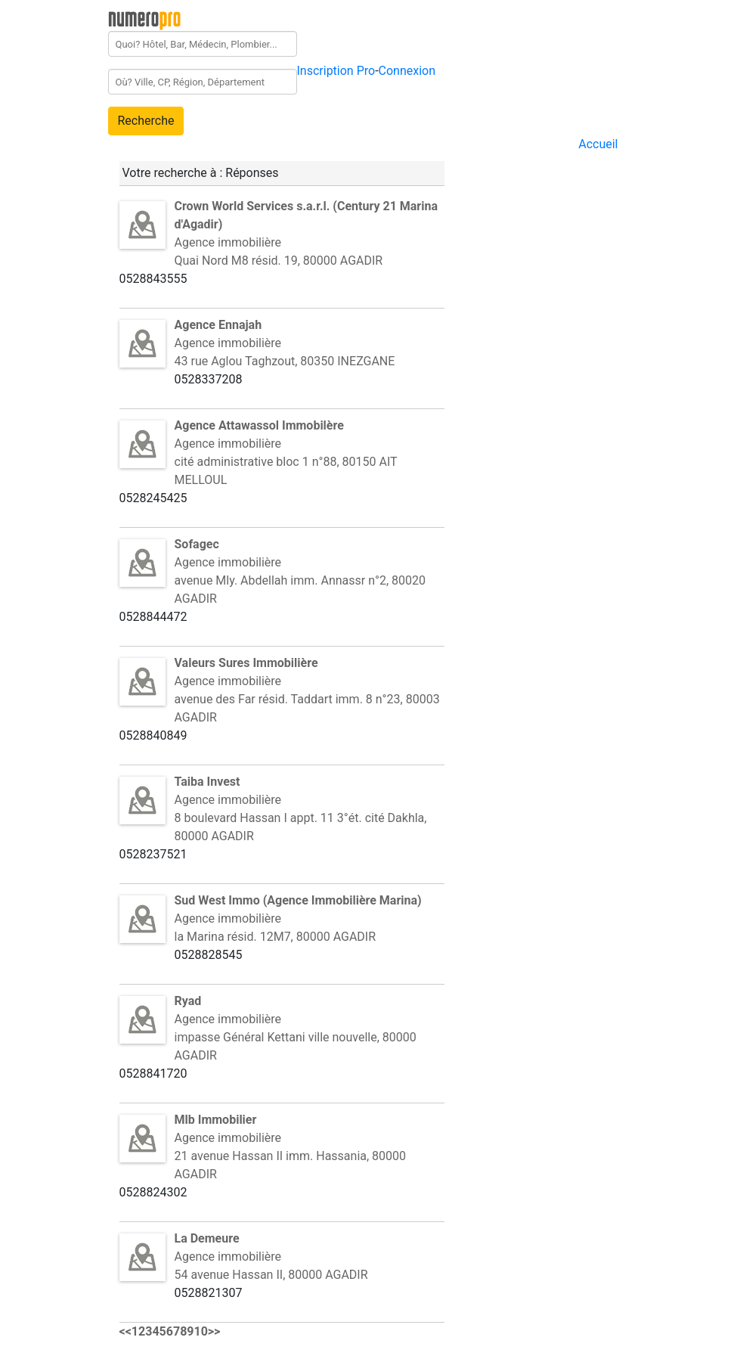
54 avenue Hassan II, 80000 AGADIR (271, 1274)
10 (201, 1331)
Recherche (146, 120)
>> (214, 1331)
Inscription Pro (336, 71)
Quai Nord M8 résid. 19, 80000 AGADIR (279, 260)
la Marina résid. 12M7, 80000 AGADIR (275, 936)
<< (125, 1331)
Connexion (407, 71)
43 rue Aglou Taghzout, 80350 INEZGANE (285, 361)
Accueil (598, 144)
